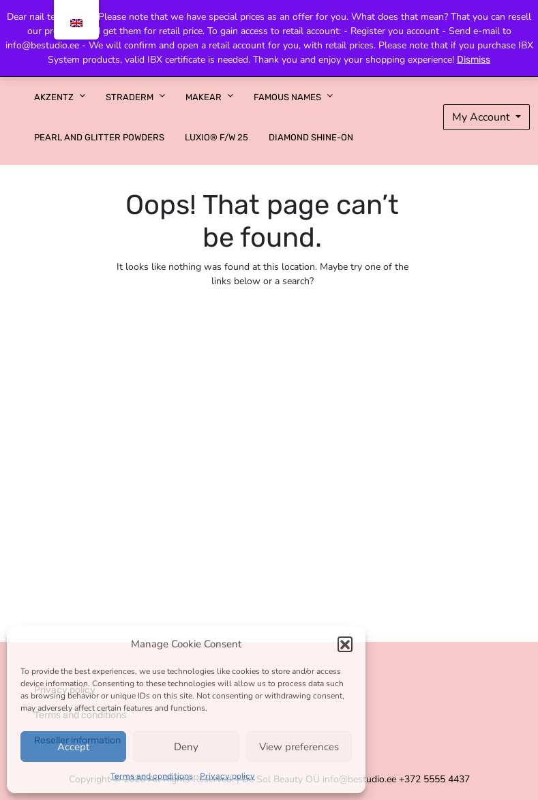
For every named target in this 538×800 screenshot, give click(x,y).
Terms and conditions (151, 776)
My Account (482, 117)
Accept (73, 747)
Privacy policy (227, 776)
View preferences (299, 747)
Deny (186, 747)
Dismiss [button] (473, 59)
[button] (345, 644)
